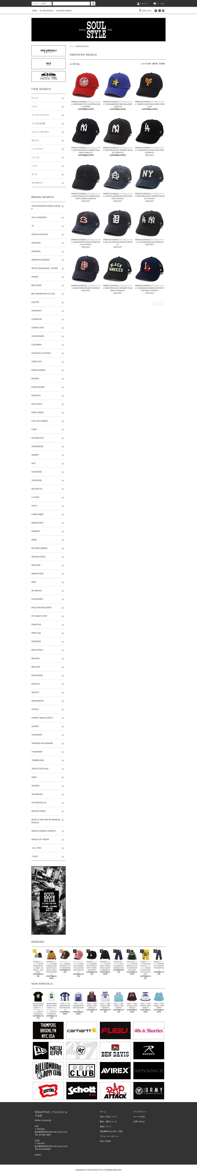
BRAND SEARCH (63, 11)
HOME (34, 11)
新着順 (162, 64)
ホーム (72, 46)
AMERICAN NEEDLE (82, 46)
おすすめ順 (146, 64)
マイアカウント (140, 1112)
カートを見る (139, 1116)
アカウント (143, 4)
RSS (102, 1141)
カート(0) (158, 4)
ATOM (108, 1141)
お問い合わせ (145, 11)
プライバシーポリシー (109, 1136)
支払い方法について (108, 1116)
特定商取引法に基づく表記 (111, 1131)
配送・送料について (108, 1121)
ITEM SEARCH (46, 11)
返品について (105, 1126)
